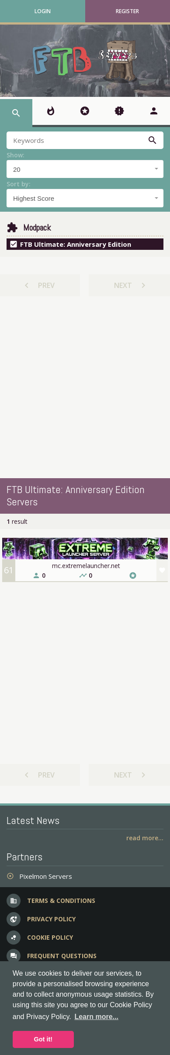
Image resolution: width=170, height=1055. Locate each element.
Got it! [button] (43, 1039)
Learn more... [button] (96, 1016)
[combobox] (85, 169)
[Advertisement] (82, 387)
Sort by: (19, 184)
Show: (15, 155)
